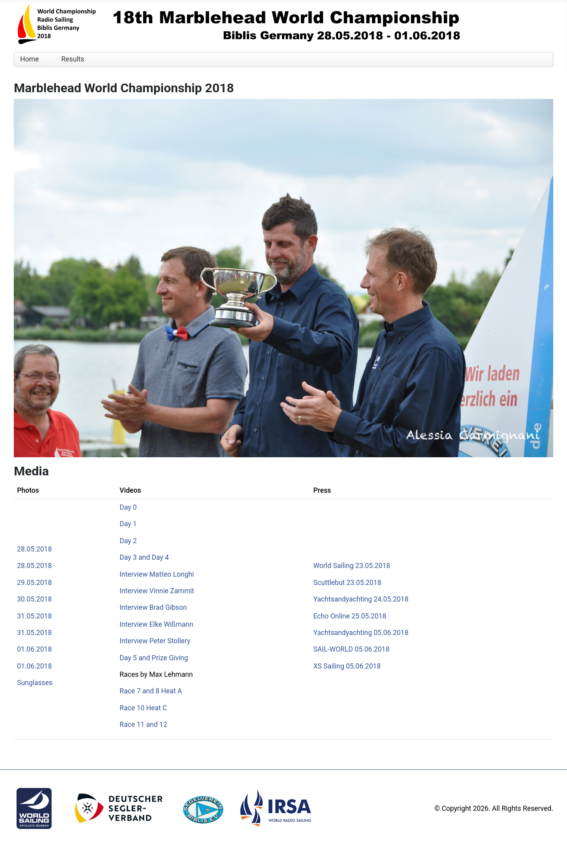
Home (29, 59)
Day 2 (128, 541)
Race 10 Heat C (143, 708)
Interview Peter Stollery (155, 641)
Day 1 (128, 524)
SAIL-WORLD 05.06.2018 (351, 649)
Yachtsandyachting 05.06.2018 (361, 633)
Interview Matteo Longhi (157, 574)
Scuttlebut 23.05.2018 (347, 583)
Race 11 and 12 (143, 724)
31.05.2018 (34, 616)
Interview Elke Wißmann (156, 624)
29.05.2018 (34, 583)
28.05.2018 (34, 549)
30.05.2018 (34, 599)
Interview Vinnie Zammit (157, 591)
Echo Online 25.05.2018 (349, 616)
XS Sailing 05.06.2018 (347, 666)
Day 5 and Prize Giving (154, 658)
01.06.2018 (34, 649)
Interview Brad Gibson (153, 607)
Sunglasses (34, 683)
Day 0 (128, 507)
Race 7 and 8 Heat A (151, 691)
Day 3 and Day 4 (144, 557)
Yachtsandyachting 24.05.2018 (361, 599)
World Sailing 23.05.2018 (351, 566)
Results (72, 59)
